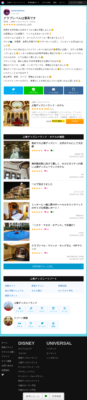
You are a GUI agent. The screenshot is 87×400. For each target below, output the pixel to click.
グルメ (42, 309)
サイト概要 (6, 361)
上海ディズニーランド (25, 303)
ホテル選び (37, 291)
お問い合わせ (7, 365)
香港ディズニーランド (28, 358)
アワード (5, 356)
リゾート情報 (21, 318)
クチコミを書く (8, 352)
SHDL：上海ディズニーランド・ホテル (19, 22)
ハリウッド (51, 349)
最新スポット (11, 295)
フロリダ (22, 353)
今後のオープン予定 (27, 385)
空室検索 (56, 396)
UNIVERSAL (59, 343)
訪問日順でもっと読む (42, 266)
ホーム (4, 342)
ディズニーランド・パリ (29, 367)
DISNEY (26, 343)
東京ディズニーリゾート (29, 381)
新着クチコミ (38, 286)
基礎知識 (62, 286)
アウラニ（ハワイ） (27, 371)
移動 (53, 324)
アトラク (20, 309)
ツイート (13, 90)
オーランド (51, 353)
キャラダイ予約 (65, 291)
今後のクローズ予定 (27, 390)
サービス (42, 324)
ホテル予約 (46, 2)
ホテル (19, 324)
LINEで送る (33, 90)
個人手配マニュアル (14, 291)
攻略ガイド (10, 286)
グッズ (64, 309)
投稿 (54, 2)
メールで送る (53, 90)
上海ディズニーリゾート (16, 2)
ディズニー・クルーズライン (30, 376)
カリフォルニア (25, 349)
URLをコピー (74, 90)
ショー (31, 309)
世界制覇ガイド (34, 2)
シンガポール (52, 358)
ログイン (62, 2)
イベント (53, 309)
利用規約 (5, 370)
